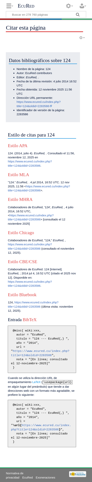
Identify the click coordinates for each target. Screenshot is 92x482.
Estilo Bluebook (22, 294)
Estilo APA (17, 145)
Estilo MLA (18, 174)
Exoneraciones (45, 477)
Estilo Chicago (21, 232)
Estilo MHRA (20, 199)
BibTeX (30, 319)
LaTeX (36, 382)
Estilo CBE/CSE (22, 261)
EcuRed (26, 6)
